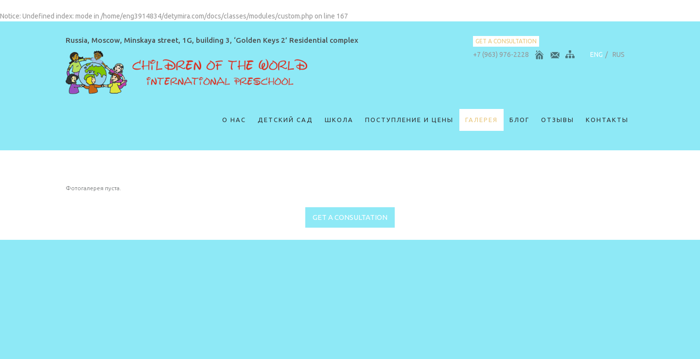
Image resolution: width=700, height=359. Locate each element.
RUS (618, 54)
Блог (519, 119)
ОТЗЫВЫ (557, 119)
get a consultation (506, 41)
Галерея (481, 119)
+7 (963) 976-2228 (501, 54)
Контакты (607, 119)
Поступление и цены (409, 119)
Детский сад (285, 119)
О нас (234, 119)
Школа (339, 119)
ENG (596, 54)
